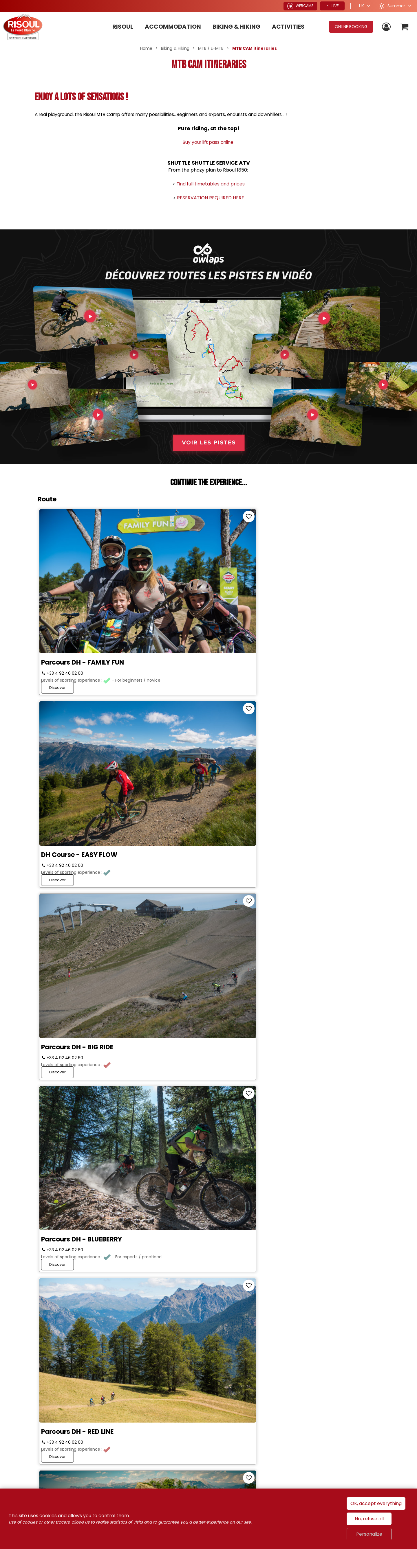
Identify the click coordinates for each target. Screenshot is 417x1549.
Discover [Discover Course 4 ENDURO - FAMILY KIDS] (58, 909)
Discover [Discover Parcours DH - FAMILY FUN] (58, 629)
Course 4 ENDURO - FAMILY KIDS (94, 862)
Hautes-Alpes (373, 1410)
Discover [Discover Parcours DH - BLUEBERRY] (58, 769)
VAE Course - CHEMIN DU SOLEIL (93, 1143)
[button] (403, 26)
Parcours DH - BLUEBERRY (83, 722)
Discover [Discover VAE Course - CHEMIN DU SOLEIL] (58, 1189)
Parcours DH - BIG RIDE (305, 589)
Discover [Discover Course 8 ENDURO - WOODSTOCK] (58, 1049)
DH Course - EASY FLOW (194, 589)
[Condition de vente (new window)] (159, 1450)
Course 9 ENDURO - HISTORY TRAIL (201, 1006)
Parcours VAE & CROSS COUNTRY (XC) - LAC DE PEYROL (207, 1286)
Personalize (369, 1534)
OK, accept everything (376, 1503)
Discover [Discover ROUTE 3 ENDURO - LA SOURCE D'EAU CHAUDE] (285, 769)
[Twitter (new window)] (114, 1376)
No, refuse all (369, 1518)
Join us (79, 1377)
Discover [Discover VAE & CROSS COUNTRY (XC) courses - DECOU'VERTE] (172, 1189)
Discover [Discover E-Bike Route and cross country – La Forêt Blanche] (285, 1049)
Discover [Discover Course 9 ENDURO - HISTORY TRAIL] (172, 1049)
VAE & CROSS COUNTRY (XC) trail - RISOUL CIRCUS (89, 1286)
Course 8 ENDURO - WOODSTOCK (73, 1006)
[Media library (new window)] (17, 1475)
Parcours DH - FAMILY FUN (84, 589)
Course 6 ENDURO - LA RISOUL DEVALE (316, 866)
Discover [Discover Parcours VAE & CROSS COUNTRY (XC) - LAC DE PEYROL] (172, 1323)
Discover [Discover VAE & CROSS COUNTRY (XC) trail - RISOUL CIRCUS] (58, 1323)
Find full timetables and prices (210, 184)
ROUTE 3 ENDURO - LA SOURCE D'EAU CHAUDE (317, 726)
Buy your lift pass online (209, 142)
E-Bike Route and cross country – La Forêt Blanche (320, 1006)
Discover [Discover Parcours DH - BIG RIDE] (285, 629)
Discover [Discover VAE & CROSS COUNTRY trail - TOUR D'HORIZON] (285, 1189)
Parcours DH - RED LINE (192, 722)
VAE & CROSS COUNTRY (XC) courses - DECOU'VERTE (202, 1146)
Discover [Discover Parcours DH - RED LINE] (172, 769)
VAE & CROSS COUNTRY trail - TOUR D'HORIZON (317, 1146)
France (298, 1410)
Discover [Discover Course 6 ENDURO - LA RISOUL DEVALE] (285, 909)
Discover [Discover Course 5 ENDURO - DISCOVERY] (172, 909)
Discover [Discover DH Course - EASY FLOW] (172, 629)
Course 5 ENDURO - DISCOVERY (206, 862)
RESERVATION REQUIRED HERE (210, 197)
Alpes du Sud (331, 1410)
